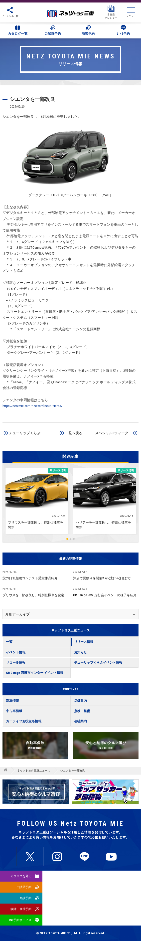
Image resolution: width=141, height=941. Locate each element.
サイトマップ (70, 907)
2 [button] (70, 539)
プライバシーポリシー (106, 882)
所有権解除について (105, 894)
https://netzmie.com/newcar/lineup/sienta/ (32, 406)
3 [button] (74, 539)
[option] (105, 791)
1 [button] (67, 539)
